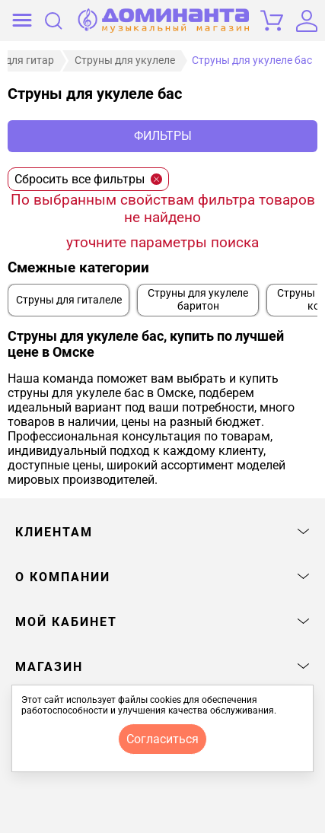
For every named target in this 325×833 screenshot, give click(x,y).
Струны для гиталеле (69, 300)
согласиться (162, 739)
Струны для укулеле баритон (198, 300)
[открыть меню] (22, 20)
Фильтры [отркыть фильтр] (163, 136)
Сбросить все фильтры (88, 179)
